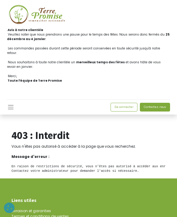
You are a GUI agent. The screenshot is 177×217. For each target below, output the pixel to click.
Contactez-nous (155, 106)
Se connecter (124, 106)
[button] (9, 208)
